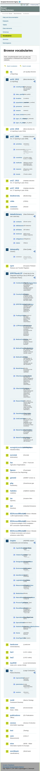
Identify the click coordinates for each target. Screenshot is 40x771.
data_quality (19, 94)
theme (18, 633)
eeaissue (19, 234)
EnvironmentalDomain (19, 568)
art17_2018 (14, 188)
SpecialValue (19, 622)
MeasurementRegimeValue (19, 585)
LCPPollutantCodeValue (19, 325)
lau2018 (13, 663)
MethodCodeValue (19, 357)
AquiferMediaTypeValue (19, 548)
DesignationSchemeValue (19, 561)
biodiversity (15, 196)
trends (18, 174)
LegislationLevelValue (19, 580)
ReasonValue (19, 401)
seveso (13, 723)
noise (12, 708)
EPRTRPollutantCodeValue (19, 304)
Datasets (5, 21)
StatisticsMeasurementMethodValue (19, 626)
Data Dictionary (17, 13)
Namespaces (7, 43)
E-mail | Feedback (8, 765)
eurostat (13, 455)
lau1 (12, 652)
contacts (19, 221)
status (18, 243)
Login (24, 4)
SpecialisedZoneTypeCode (19, 617)
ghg (11, 483)
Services (5, 39)
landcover (14, 644)
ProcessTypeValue (19, 602)
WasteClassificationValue (19, 430)
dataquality (14, 249)
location (18, 98)
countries (19, 157)
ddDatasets (19, 225)
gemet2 (13, 478)
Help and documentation (10, 17)
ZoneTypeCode (19, 638)
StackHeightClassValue (19, 413)
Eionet (10, 13)
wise (12, 743)
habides (13, 491)
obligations (19, 239)
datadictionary (16, 214)
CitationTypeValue (19, 555)
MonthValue (19, 368)
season (18, 110)
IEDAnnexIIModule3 (16, 521)
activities (19, 144)
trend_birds (19, 114)
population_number (19, 102)
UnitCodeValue (19, 418)
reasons (18, 169)
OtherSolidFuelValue (19, 388)
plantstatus (19, 684)
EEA (11, 2)
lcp (11, 670)
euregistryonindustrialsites (16, 447)
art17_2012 (14, 181)
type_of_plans (19, 122)
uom (12, 736)
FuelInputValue (19, 315)
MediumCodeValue (19, 339)
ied (11, 506)
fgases (13, 470)
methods (19, 162)
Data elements (7, 28)
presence (19, 106)
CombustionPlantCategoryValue (19, 283)
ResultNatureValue (19, 608)
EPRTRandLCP (16, 273)
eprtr (12, 266)
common (13, 207)
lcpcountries (19, 678)
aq (11, 72)
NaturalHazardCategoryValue (19, 597)
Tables (5, 25)
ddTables (19, 229)
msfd (12, 700)
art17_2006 (14, 136)
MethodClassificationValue (19, 348)
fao (11, 463)
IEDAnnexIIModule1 (16, 514)
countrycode (19, 87)
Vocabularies (7, 36)
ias (11, 498)
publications (15, 715)
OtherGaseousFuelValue (19, 376)
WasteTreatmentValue (19, 437)
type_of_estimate (19, 118)
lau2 (12, 657)
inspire (13, 541)
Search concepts (26, 66)
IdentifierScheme (19, 575)
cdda (12, 201)
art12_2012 (14, 79)
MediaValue (19, 593)
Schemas (6, 32)
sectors (18, 692)
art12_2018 (14, 129)
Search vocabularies (12, 66)
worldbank (14, 751)
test (11, 730)
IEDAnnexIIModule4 (16, 531)
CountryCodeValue (19, 294)
